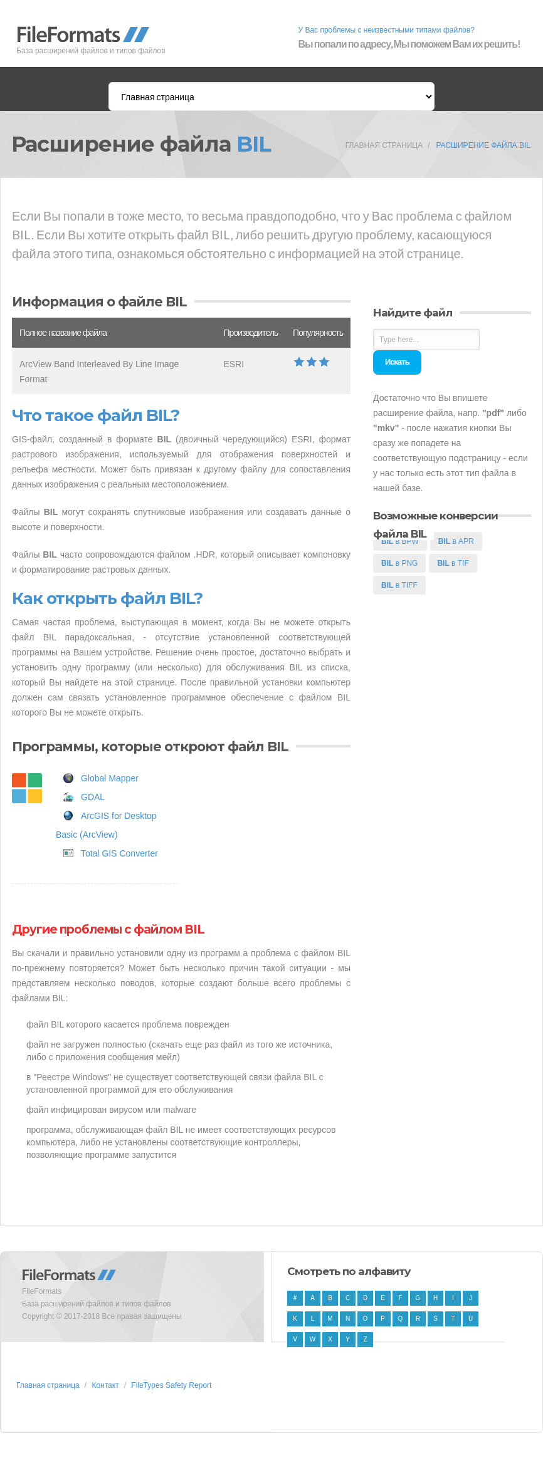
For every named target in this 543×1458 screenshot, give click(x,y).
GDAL (93, 797)
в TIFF (399, 585)
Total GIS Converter (119, 853)
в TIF (452, 563)
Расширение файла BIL (483, 145)
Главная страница (384, 145)
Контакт (105, 1385)
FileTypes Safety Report (171, 1385)
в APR (456, 541)
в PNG (399, 563)
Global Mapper (110, 778)
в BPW (400, 541)
